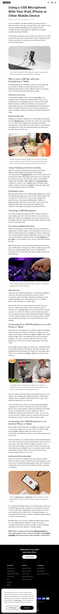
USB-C (30, 181)
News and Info (41, 571)
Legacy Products (27, 579)
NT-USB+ (38, 97)
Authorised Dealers (27, 576)
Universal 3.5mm (41, 181)
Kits (8, 579)
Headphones (11, 571)
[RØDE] (7, 2)
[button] (52, 2)
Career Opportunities (43, 574)
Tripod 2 (31, 185)
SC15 (33, 334)
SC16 (28, 353)
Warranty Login (26, 571)
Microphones (11, 568)
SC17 (33, 353)
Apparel (9, 582)
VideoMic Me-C (19, 497)
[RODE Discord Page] (38, 610)
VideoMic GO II (19, 121)
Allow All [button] (27, 608)
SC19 (39, 334)
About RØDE (40, 568)
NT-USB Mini (41, 237)
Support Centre (26, 568)
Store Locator (26, 574)
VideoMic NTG (27, 174)
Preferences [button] (13, 608)
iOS (26, 181)
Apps (8, 585)
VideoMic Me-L (29, 497)
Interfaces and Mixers (13, 574)
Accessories (10, 576)
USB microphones (40, 531)
